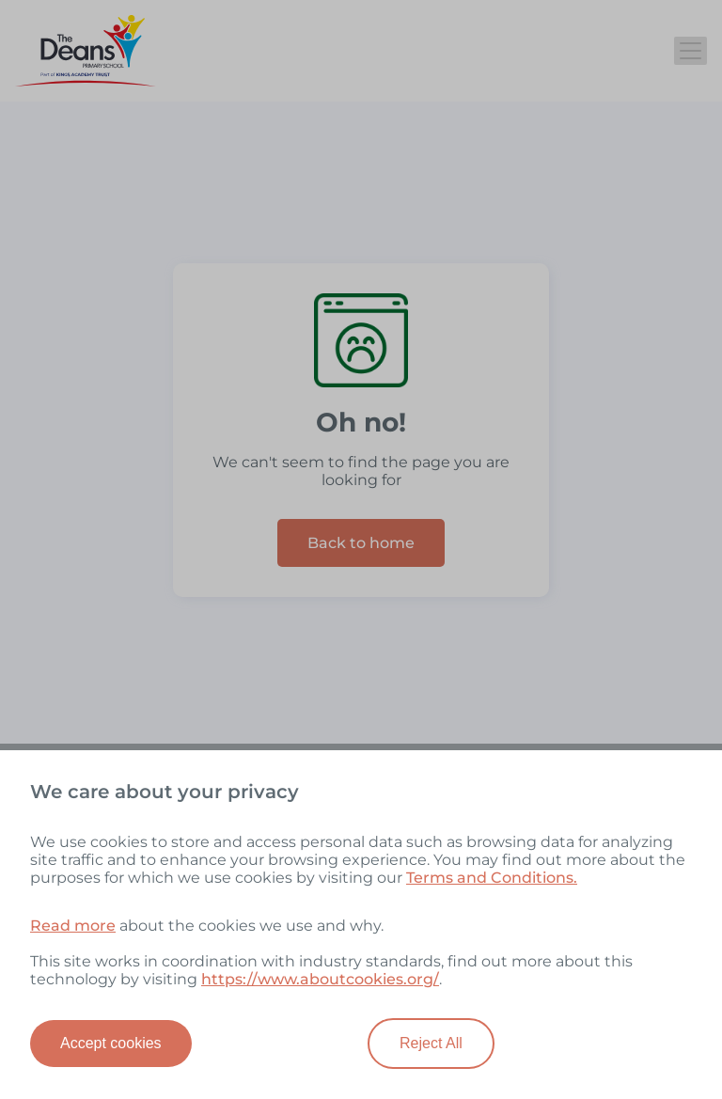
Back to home (361, 543)
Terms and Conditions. (491, 878)
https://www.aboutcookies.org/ (320, 979)
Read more (73, 925)
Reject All (431, 1043)
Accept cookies (111, 1043)
